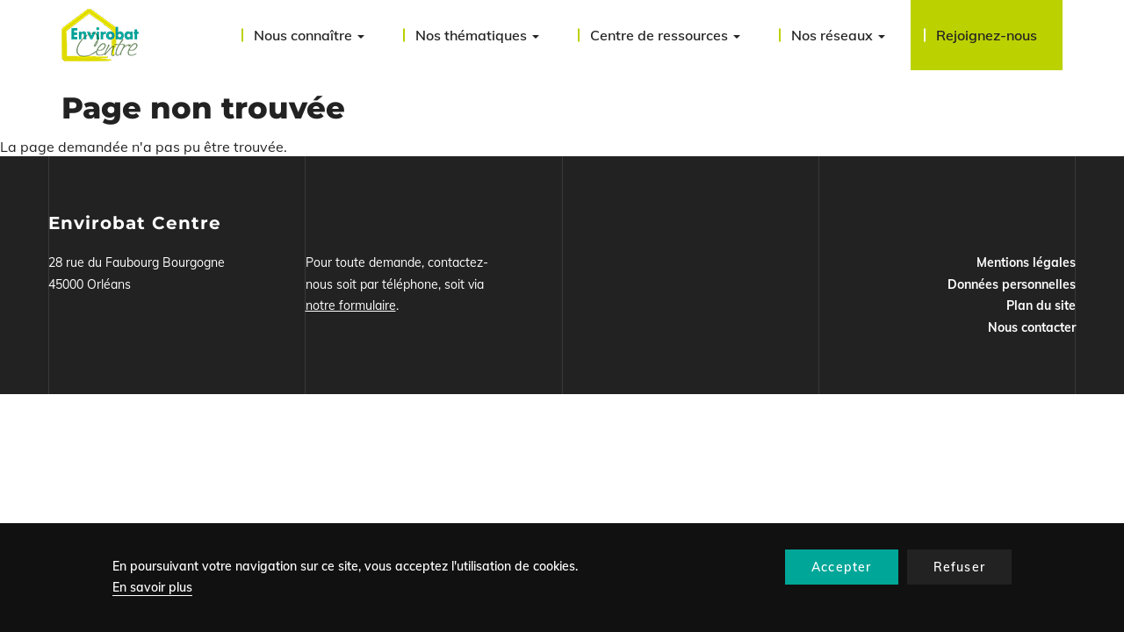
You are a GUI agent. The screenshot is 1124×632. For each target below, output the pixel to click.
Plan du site (1041, 305)
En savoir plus (152, 587)
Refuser (959, 567)
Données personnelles (1011, 284)
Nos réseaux (838, 35)
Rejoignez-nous (986, 35)
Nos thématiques (477, 35)
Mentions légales (1026, 262)
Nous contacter (1032, 327)
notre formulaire (351, 305)
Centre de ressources (665, 35)
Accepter (841, 567)
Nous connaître (309, 35)
